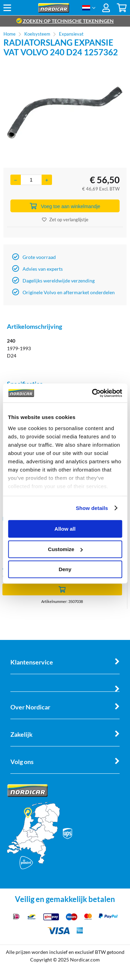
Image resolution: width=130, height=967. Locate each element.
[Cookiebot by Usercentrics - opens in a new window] (92, 393)
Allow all (65, 529)
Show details (92, 508)
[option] (65, 112)
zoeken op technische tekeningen (65, 21)
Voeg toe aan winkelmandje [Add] (65, 206)
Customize (65, 549)
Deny (65, 569)
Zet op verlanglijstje (65, 219)
